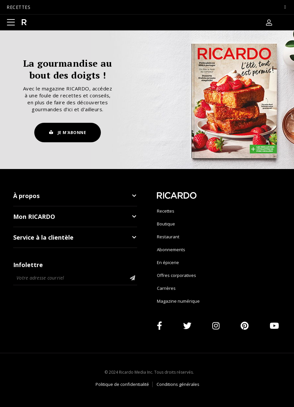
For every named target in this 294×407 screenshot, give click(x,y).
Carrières (166, 288)
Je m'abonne (67, 132)
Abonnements (171, 250)
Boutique (166, 224)
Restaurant (168, 237)
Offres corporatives (176, 275)
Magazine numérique (178, 301)
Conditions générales (178, 384)
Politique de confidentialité (122, 384)
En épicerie (168, 262)
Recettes (165, 211)
